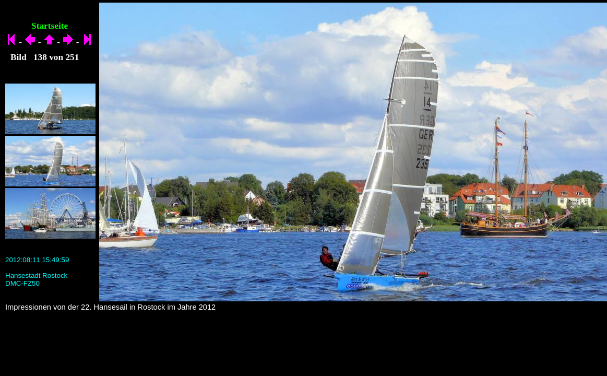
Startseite (49, 26)
